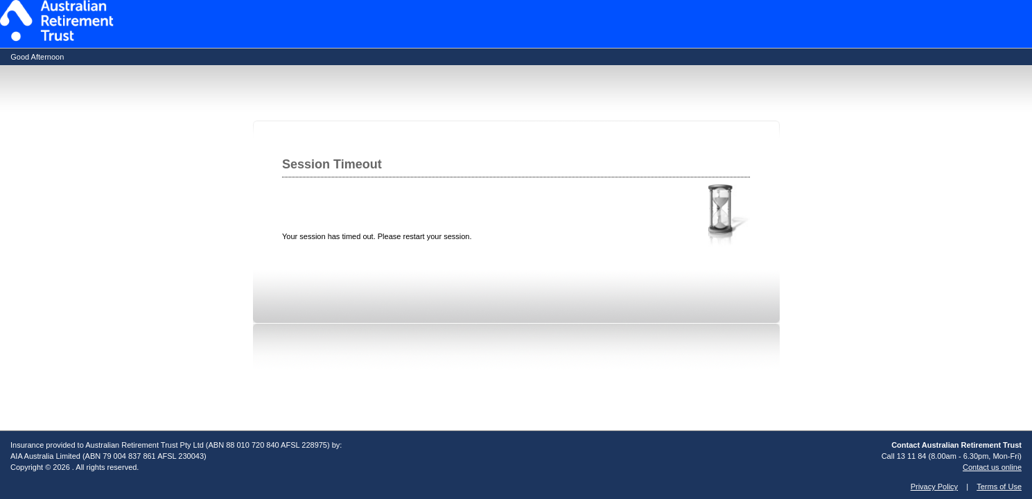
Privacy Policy (934, 486)
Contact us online (992, 467)
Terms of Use (999, 486)
